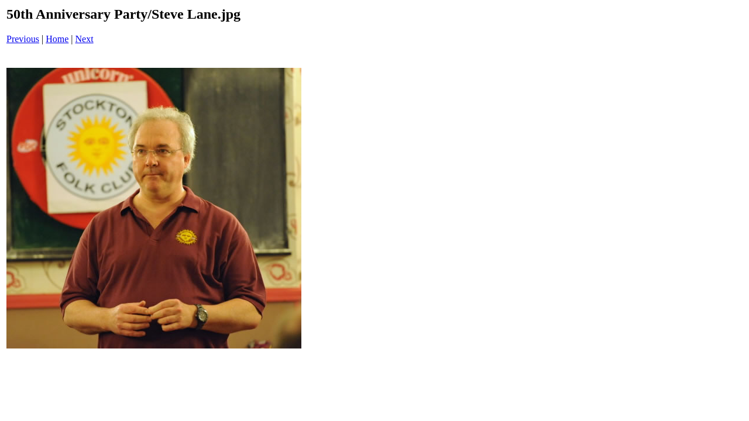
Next (84, 39)
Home (57, 39)
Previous (22, 39)
